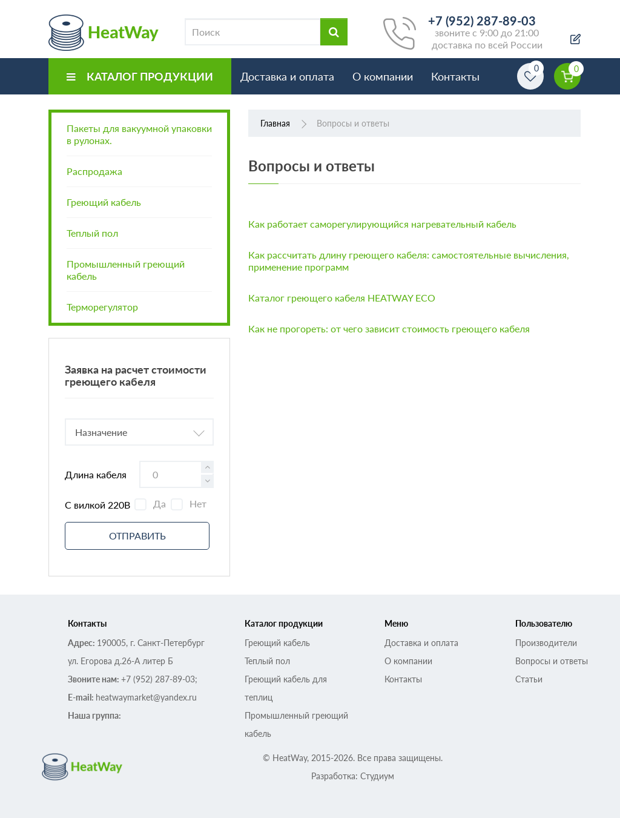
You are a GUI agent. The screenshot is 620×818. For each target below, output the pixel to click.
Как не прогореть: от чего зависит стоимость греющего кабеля (389, 328)
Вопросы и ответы (551, 661)
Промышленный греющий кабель (126, 270)
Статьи (528, 679)
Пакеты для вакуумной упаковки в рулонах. (139, 134)
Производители (546, 643)
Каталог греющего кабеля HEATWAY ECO (341, 297)
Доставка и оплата (287, 76)
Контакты (455, 76)
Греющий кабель (104, 202)
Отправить (137, 535)
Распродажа (94, 171)
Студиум (377, 776)
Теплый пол (92, 233)
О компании (382, 76)
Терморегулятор (102, 306)
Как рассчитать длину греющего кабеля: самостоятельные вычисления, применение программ (408, 260)
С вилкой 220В (97, 504)
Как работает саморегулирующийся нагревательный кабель (382, 223)
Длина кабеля (96, 474)
